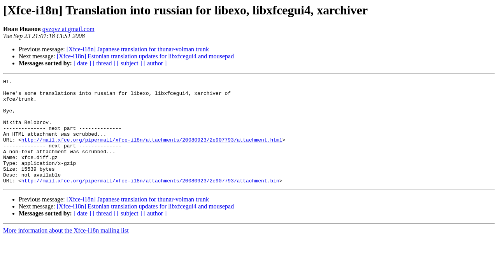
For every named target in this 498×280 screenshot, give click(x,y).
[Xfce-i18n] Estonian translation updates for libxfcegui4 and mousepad (145, 56)
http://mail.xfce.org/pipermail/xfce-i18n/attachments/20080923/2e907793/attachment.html (151, 152)
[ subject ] (129, 63)
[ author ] (155, 63)
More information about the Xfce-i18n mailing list (66, 251)
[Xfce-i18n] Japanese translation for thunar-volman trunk (138, 49)
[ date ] (82, 63)
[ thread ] (104, 63)
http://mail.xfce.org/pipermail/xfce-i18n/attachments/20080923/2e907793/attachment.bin (150, 201)
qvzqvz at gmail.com (68, 29)
